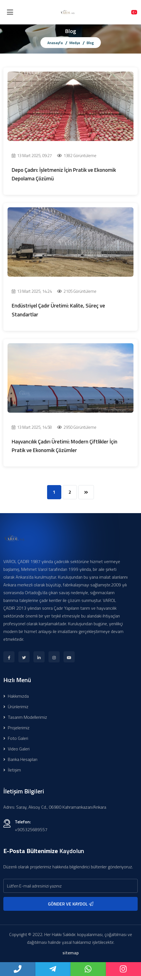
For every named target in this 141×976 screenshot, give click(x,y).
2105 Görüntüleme (76, 291)
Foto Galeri (15, 738)
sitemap (70, 952)
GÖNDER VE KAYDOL (70, 904)
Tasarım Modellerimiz (25, 717)
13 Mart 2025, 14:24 (32, 291)
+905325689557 (31, 829)
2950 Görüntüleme (76, 427)
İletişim (12, 769)
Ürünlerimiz (15, 706)
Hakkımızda (16, 696)
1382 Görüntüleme (76, 155)
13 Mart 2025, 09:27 (32, 155)
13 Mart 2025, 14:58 (32, 427)
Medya (74, 43)
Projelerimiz (16, 727)
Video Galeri (16, 748)
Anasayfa (55, 43)
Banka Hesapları (20, 759)
